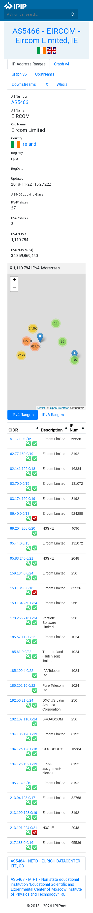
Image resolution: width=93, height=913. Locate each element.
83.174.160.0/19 (22, 499)
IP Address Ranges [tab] (29, 64)
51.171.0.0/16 (20, 439)
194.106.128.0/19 (23, 734)
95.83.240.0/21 (21, 558)
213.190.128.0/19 (23, 813)
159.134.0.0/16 (21, 588)
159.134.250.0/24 (23, 603)
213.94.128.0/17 (22, 798)
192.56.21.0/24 (21, 700)
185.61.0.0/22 (20, 652)
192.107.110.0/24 (23, 719)
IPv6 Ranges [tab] (53, 414)
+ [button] (14, 280)
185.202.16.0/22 (22, 685)
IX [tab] (46, 84)
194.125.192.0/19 (23, 764)
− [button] (14, 287)
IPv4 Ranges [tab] (22, 414)
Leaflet (41, 407)
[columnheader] (23, 428)
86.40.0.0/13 (20, 513)
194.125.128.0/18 (23, 749)
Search (72, 14)
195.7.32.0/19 (20, 783)
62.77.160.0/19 (21, 454)
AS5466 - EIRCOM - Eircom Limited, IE (46, 35)
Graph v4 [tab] (61, 64)
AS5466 (19, 102)
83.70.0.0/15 (20, 483)
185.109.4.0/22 (21, 671)
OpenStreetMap (59, 407)
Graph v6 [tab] (19, 74)
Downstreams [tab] (24, 84)
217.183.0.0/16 (21, 843)
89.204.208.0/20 (22, 528)
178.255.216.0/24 (23, 618)
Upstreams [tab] (44, 74)
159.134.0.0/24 (21, 573)
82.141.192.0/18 (22, 469)
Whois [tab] (62, 84)
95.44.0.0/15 (20, 543)
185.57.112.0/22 (22, 637)
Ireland (23, 144)
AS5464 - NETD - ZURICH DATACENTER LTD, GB (45, 863)
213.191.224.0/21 (23, 828)
